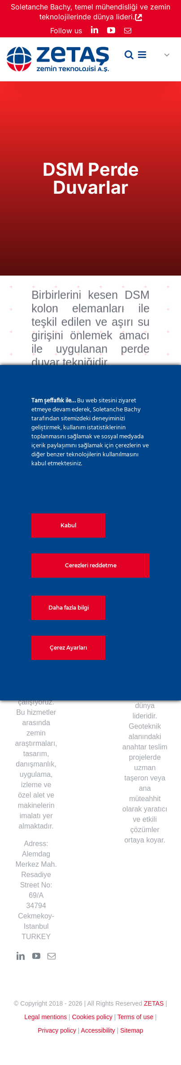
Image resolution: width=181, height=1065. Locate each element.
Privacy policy (57, 1030)
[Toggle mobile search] (129, 54)
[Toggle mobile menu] (142, 54)
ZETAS (154, 1003)
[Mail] (51, 956)
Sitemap (131, 1030)
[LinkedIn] (21, 956)
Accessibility (98, 1030)
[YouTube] (36, 956)
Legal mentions (45, 1016)
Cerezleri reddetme (90, 565)
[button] (163, 55)
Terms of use (135, 1016)
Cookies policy (92, 1016)
